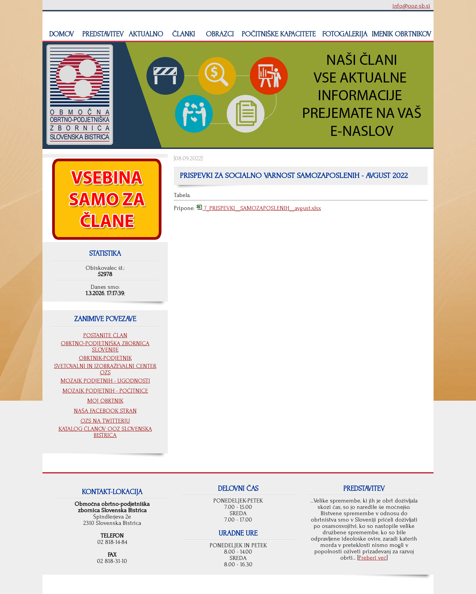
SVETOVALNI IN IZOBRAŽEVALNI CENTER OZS (105, 369)
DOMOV (60, 34)
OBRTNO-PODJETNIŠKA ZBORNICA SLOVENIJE (105, 346)
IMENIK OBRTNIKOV (401, 34)
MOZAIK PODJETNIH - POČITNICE (105, 391)
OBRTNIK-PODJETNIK (105, 358)
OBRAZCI (219, 34)
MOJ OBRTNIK (105, 401)
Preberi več (372, 558)
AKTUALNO (145, 34)
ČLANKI (182, 34)
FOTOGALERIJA (343, 34)
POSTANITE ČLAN (105, 335)
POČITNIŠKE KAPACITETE (278, 34)
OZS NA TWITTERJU (105, 421)
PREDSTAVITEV (102, 34)
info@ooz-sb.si (411, 6)
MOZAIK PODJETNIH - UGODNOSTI (105, 381)
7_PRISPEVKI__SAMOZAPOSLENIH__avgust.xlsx (261, 208)
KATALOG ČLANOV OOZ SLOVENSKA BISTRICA (105, 432)
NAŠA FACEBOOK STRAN (105, 411)
